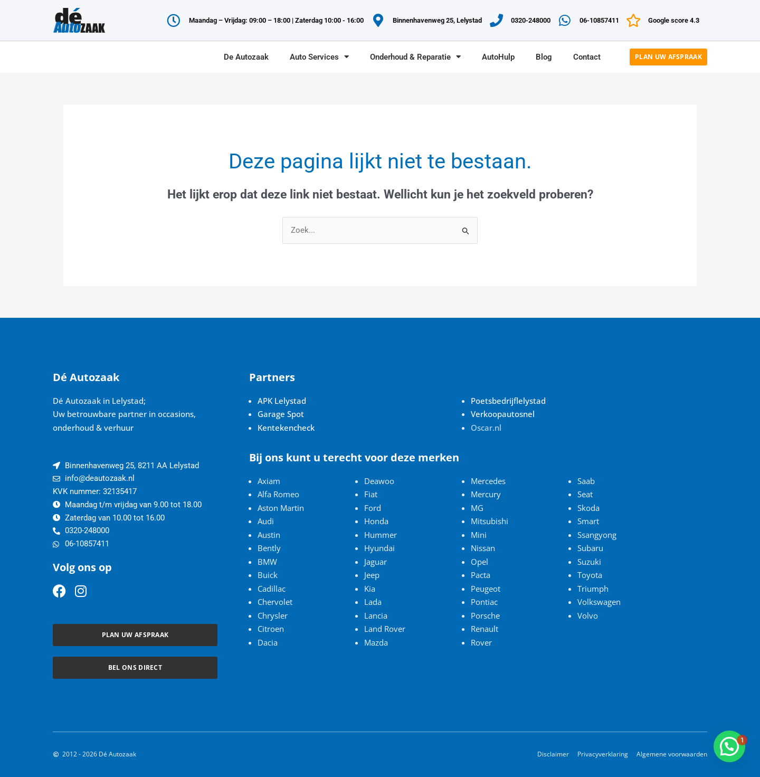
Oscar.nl (486, 427)
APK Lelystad (282, 400)
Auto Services (319, 57)
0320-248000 (530, 20)
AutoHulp (498, 57)
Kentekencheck (286, 427)
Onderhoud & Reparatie (415, 57)
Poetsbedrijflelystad (508, 400)
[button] (729, 746)
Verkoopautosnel (503, 414)
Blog (544, 57)
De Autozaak (246, 57)
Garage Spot (281, 414)
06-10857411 (599, 20)
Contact (587, 57)
